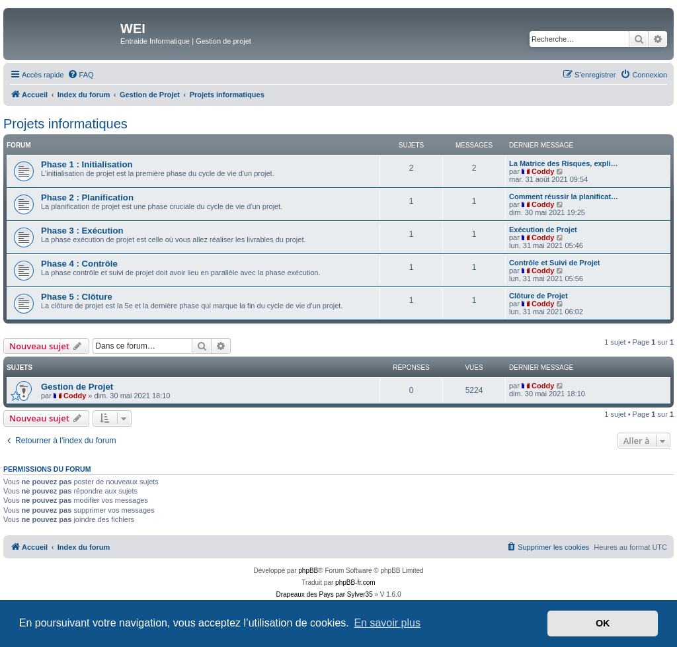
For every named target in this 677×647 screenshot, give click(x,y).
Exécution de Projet (543, 230)
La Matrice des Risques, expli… (563, 163)
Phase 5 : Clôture (76, 297)
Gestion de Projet (77, 387)
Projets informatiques (65, 123)
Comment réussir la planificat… (563, 196)
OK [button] (603, 623)
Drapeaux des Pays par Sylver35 (324, 594)
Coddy (543, 171)
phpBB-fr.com (355, 582)
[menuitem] (80, 75)
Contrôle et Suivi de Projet (554, 263)
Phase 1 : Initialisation (87, 164)
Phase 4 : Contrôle (79, 264)
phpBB (308, 570)
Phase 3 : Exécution (82, 231)
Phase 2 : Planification (87, 197)
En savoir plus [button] (387, 622)
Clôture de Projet (538, 296)
